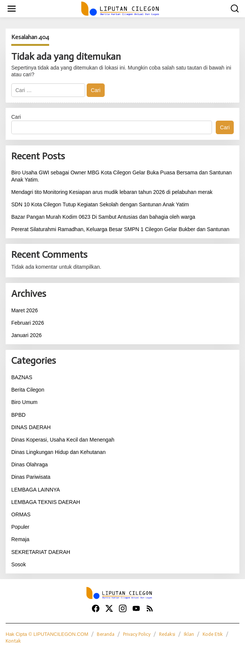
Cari (16, 117)
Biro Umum (24, 402)
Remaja (20, 539)
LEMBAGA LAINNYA (35, 490)
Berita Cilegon (27, 390)
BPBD (18, 415)
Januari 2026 (26, 335)
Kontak (13, 641)
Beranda (105, 634)
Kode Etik (213, 634)
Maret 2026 (24, 310)
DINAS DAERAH (31, 427)
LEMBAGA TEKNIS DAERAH (45, 502)
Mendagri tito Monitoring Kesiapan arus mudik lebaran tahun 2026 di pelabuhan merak (111, 192)
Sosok (18, 564)
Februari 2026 (27, 323)
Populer (20, 527)
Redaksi (167, 634)
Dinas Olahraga (29, 464)
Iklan (189, 634)
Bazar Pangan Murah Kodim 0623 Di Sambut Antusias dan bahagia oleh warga (103, 217)
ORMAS (20, 514)
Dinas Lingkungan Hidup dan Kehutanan (58, 452)
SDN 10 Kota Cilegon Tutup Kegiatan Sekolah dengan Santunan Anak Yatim (100, 204)
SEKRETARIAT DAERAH (40, 552)
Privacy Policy (136, 634)
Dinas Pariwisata (30, 477)
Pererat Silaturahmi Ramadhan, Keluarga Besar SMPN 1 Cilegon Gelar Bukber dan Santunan (120, 229)
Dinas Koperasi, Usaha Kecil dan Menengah (62, 440)
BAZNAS (21, 377)
